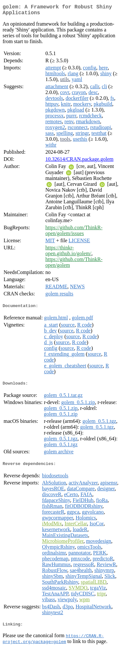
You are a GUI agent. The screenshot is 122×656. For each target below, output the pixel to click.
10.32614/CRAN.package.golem (79, 161)
